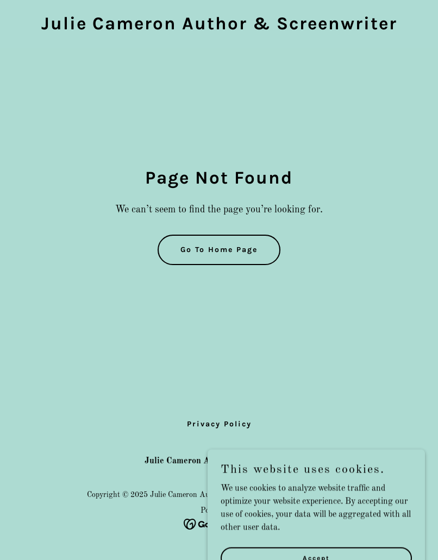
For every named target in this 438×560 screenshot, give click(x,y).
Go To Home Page (219, 249)
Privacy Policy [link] (219, 424)
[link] (219, 27)
